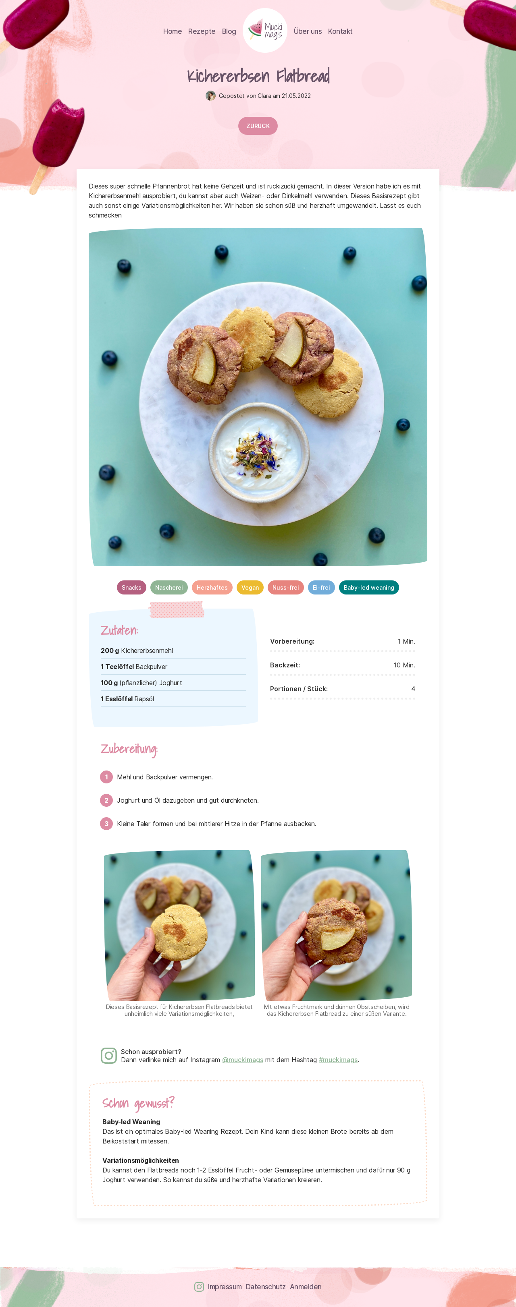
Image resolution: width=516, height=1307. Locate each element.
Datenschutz (266, 1287)
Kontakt (340, 31)
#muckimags (338, 1060)
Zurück (257, 125)
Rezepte (201, 31)
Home (172, 31)
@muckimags (242, 1060)
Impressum (224, 1287)
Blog (229, 31)
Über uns (308, 31)
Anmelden (306, 1287)
